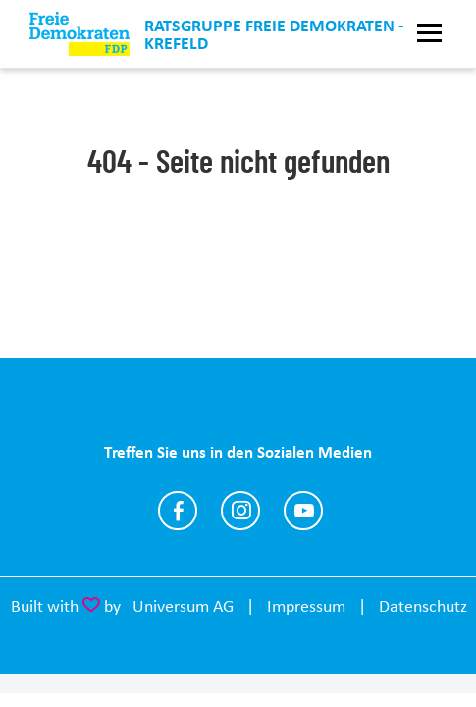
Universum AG (183, 606)
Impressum (306, 606)
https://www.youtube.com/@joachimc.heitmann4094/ (303, 510)
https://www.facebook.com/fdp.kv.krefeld (177, 510)
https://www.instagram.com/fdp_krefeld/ (240, 510)
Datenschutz (423, 606)
